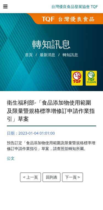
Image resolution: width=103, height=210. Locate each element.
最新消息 (47, 54)
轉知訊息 (70, 54)
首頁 (29, 54)
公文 (11, 158)
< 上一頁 (30, 177)
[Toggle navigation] (5, 6)
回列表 (51, 177)
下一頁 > (72, 177)
